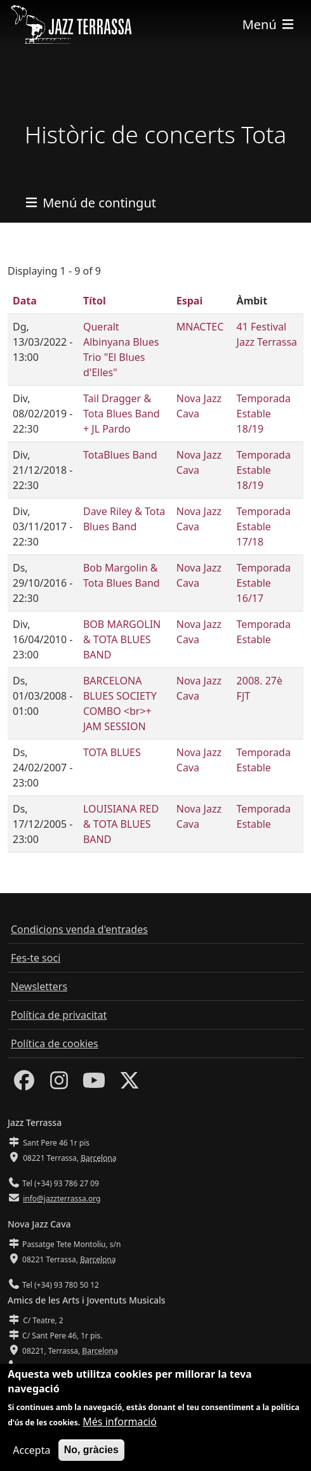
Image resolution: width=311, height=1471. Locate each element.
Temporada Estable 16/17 (264, 583)
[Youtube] (94, 1084)
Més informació (120, 1432)
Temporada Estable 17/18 (264, 526)
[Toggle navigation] (269, 24)
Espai (189, 301)
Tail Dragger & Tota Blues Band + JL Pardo (121, 413)
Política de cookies (54, 1043)
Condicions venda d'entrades (79, 929)
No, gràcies (91, 1460)
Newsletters (39, 986)
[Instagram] (59, 1084)
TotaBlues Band (120, 455)
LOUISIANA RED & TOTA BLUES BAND (121, 824)
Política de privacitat (59, 1015)
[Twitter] (129, 1084)
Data (25, 301)
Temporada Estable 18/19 (264, 413)
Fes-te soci (35, 958)
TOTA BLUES (112, 752)
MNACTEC (200, 327)
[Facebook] (24, 1084)
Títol (94, 301)
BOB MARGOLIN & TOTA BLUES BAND (122, 639)
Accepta (31, 1460)
